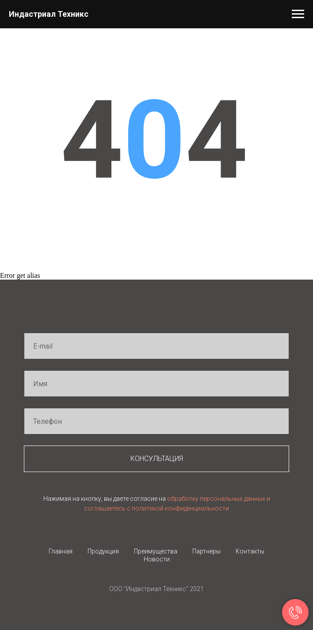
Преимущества (155, 551)
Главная (61, 551)
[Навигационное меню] (298, 14)
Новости (157, 559)
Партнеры (206, 551)
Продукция (103, 551)
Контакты (250, 551)
